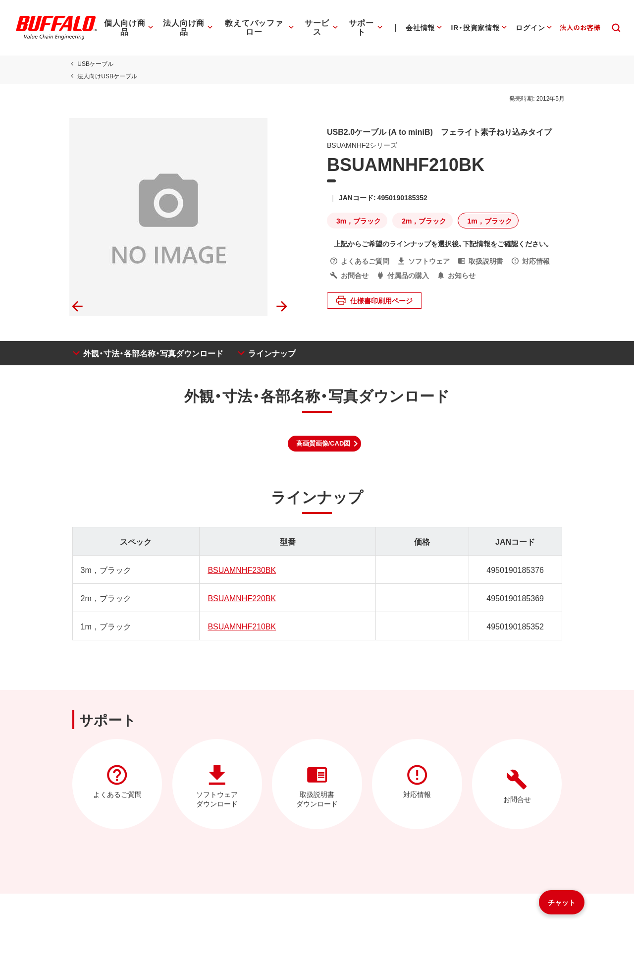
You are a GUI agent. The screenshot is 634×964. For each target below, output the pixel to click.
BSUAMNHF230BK (241, 569)
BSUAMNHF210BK (241, 626)
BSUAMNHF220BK (241, 598)
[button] (325, 444)
